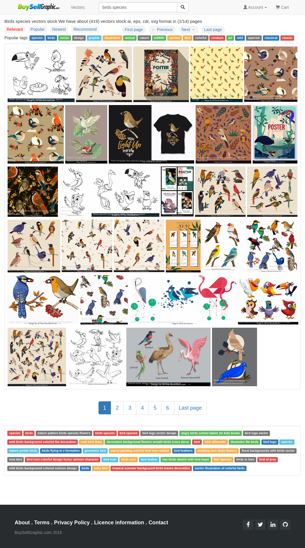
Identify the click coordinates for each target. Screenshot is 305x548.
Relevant (15, 29)
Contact (158, 522)
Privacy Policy (72, 522)
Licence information (119, 522)
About (22, 522)
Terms (42, 522)
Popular (37, 29)
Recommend (85, 29)
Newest (59, 29)
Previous (162, 29)
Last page (213, 29)
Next (188, 29)
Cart (282, 7)
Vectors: (78, 7)
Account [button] (255, 7)
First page (134, 29)
